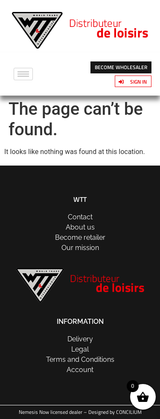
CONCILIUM (129, 412)
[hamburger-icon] (23, 74)
